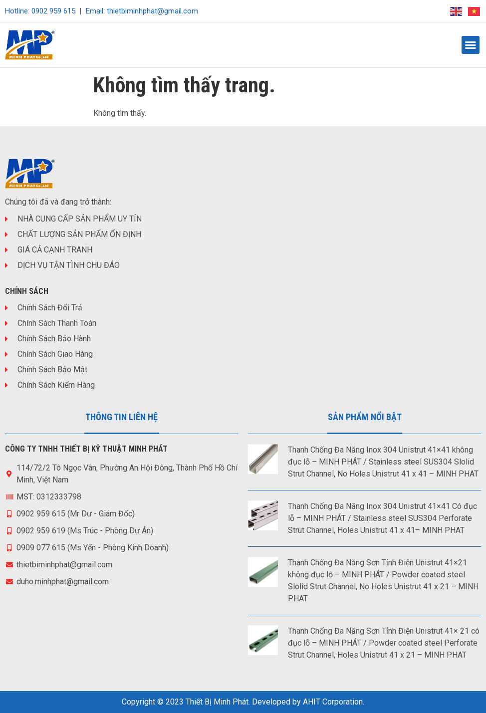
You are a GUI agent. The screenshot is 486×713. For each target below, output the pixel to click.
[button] (471, 45)
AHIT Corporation (333, 702)
